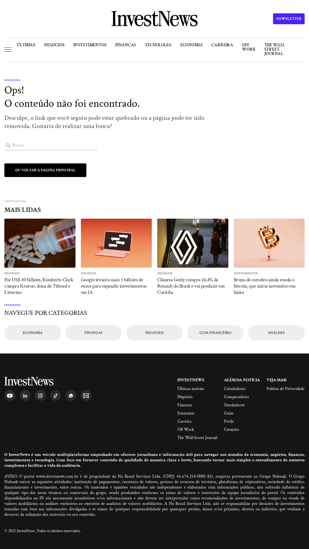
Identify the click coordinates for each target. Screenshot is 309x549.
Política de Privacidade (285, 389)
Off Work (248, 47)
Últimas (26, 45)
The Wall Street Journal (274, 49)
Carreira (222, 45)
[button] (7, 49)
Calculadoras (235, 389)
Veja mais (276, 380)
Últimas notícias (190, 389)
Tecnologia (158, 45)
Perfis (229, 421)
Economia (191, 45)
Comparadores (236, 397)
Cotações (231, 429)
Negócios (54, 45)
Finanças (125, 45)
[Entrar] (8, 145)
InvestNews (190, 380)
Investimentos (90, 45)
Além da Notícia (242, 380)
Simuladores (234, 405)
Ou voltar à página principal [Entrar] (45, 170)
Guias (229, 413)
